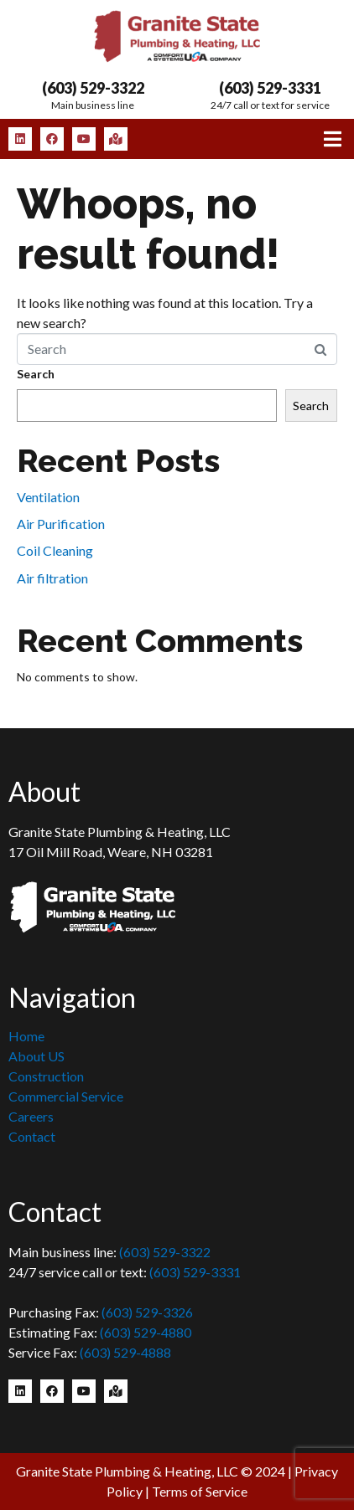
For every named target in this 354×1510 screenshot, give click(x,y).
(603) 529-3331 (270, 88)
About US (36, 1056)
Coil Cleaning (55, 550)
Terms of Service (199, 1491)
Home (26, 1036)
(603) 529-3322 (93, 88)
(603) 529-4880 (145, 1332)
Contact (31, 1136)
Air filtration (52, 578)
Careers (31, 1116)
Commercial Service (65, 1096)
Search (36, 374)
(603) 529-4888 (125, 1352)
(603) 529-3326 (147, 1312)
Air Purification (61, 524)
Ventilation (48, 497)
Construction (46, 1076)
